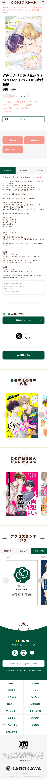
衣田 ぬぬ (9, 89)
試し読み (16, 119)
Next (41, 415)
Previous (6, 415)
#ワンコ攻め (20, 101)
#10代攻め (7, 101)
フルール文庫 (35, 706)
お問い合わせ (11, 726)
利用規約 (35, 713)
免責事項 (11, 713)
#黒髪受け (29, 105)
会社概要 (35, 719)
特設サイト (11, 699)
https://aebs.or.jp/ (25, 756)
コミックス (15, 7)
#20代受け (17, 105)
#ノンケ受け (8, 108)
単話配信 (11, 685)
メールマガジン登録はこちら (23, 658)
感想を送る (23, 355)
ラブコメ (22, 96)
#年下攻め (33, 101)
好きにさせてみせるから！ (32, 7)
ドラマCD (12, 692)
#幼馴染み (7, 111)
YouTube (35, 692)
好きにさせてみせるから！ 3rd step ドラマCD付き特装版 (23, 11)
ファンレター (11, 706)
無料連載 (35, 678)
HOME (5, 7)
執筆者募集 (35, 699)
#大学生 (6, 105)
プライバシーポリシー (11, 719)
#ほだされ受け (23, 108)
